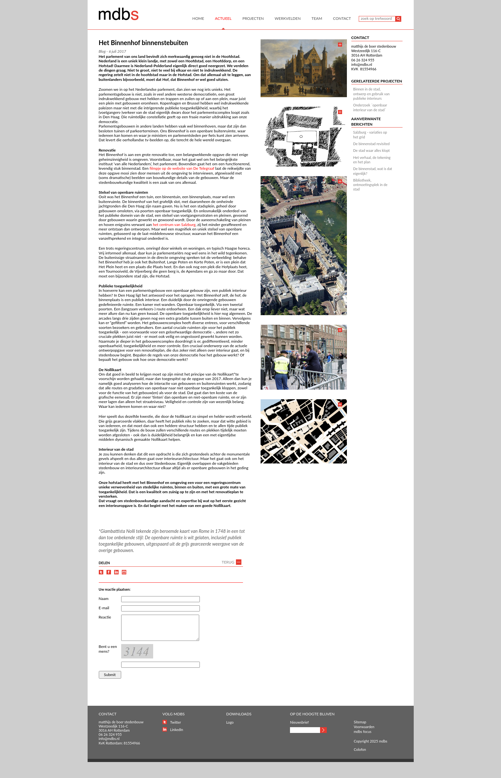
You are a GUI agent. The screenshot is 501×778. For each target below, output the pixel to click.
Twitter (175, 722)
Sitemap (360, 722)
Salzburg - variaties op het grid (370, 134)
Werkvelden (288, 18)
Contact (342, 18)
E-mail (104, 607)
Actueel (223, 18)
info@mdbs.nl (361, 64)
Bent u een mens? (108, 649)
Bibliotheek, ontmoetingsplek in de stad (370, 184)
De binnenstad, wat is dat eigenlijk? (372, 171)
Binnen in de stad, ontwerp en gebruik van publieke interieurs (371, 93)
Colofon (360, 749)
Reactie (105, 617)
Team (316, 18)
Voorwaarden (364, 727)
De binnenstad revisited (371, 144)
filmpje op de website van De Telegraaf (182, 168)
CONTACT (360, 37)
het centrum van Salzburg (174, 224)
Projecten (253, 18)
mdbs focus (363, 731)
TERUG (228, 562)
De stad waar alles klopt (371, 150)
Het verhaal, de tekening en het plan (372, 159)
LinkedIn (176, 729)
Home (198, 18)
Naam (104, 598)
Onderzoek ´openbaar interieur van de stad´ (370, 107)
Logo (230, 722)
